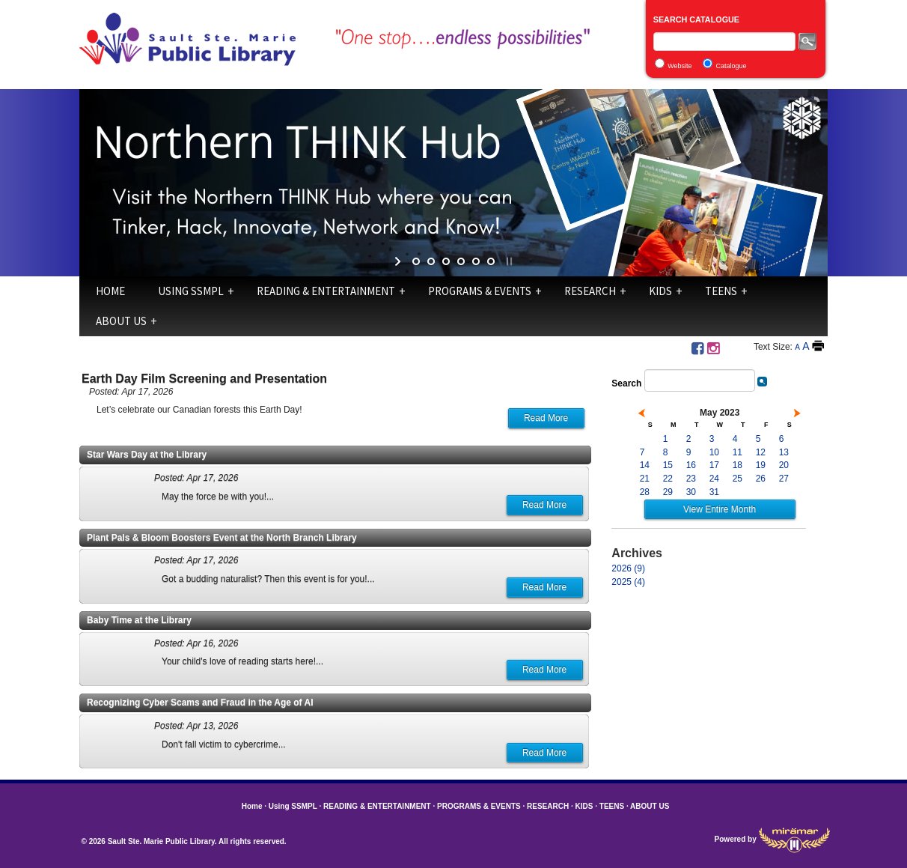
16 (691, 465)
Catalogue (731, 66)
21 (645, 478)
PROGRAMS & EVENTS (479, 291)
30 (691, 492)
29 (668, 492)
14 (645, 465)
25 (737, 478)
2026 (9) (628, 568)
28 (645, 492)
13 (784, 452)
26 (761, 478)
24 (714, 478)
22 (668, 478)
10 (714, 452)
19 (761, 465)
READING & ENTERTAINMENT (326, 291)
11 (737, 452)
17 (714, 465)
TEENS (721, 291)
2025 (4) (628, 582)
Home (110, 291)
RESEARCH (590, 291)
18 (737, 465)
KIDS (660, 291)
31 (714, 492)
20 (784, 465)
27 (784, 478)
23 (691, 478)
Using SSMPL (191, 291)
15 (668, 465)
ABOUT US (121, 321)
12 (761, 452)
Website (679, 66)
